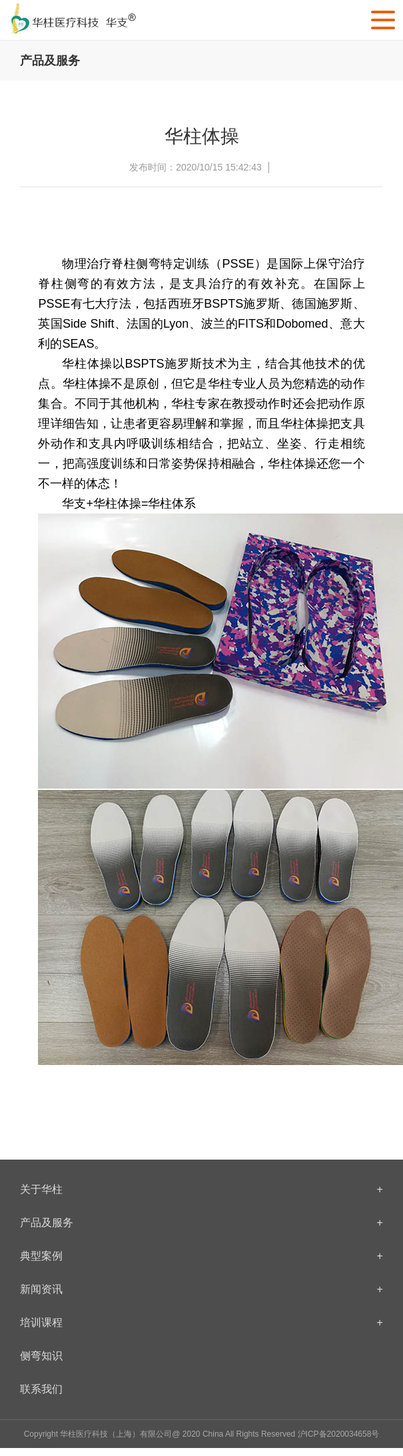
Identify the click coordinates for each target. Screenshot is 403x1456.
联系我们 (41, 1389)
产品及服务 (201, 1223)
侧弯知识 (41, 1355)
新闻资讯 (201, 1289)
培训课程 (201, 1322)
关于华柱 (201, 1189)
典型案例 (201, 1256)
